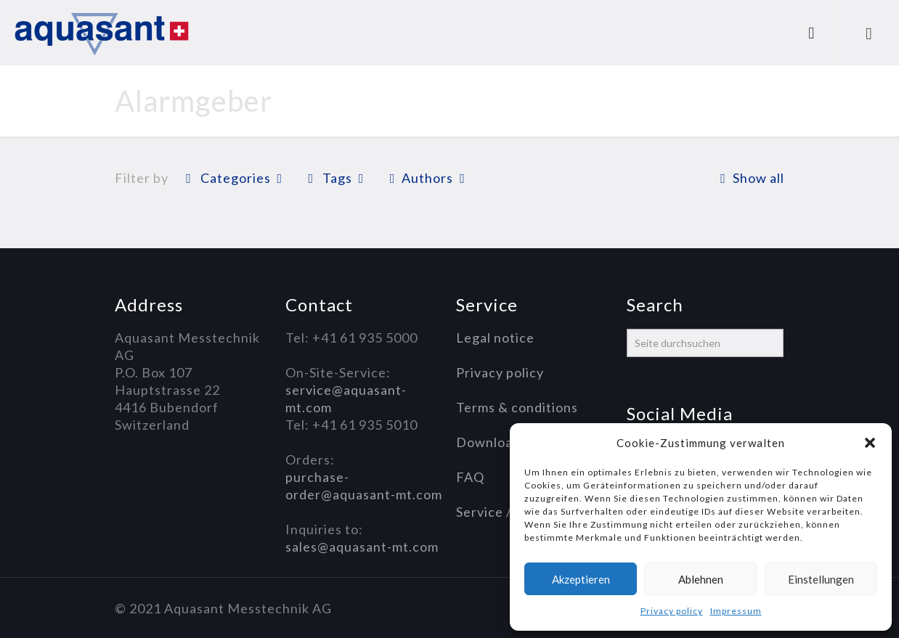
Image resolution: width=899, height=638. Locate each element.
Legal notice (495, 337)
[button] (870, 442)
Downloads (491, 442)
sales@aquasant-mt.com (362, 547)
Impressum (736, 610)
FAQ (470, 477)
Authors (427, 178)
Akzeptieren (581, 579)
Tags (336, 178)
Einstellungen (821, 579)
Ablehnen (700, 579)
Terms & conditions (517, 407)
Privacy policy (671, 610)
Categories (233, 178)
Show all (749, 178)
